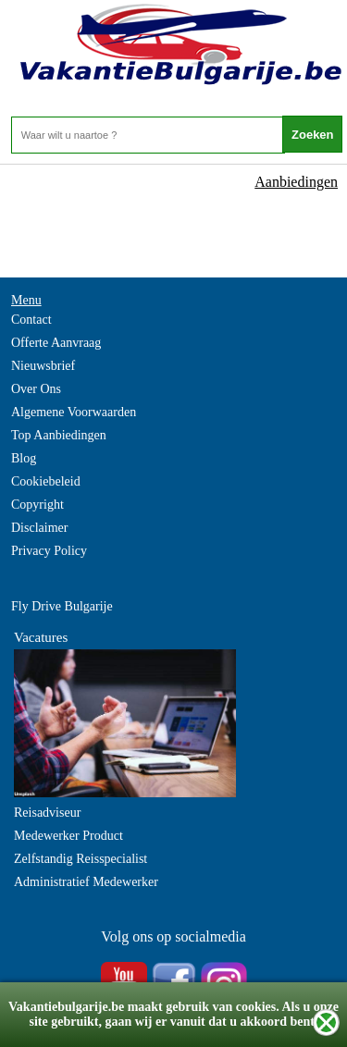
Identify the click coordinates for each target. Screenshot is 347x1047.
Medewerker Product (68, 836)
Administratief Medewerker (86, 882)
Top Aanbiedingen (58, 435)
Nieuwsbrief (43, 366)
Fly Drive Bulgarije (62, 606)
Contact (31, 319)
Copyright (37, 504)
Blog (23, 458)
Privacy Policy (49, 551)
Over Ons (36, 389)
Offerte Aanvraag (56, 343)
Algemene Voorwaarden (73, 412)
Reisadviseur (47, 812)
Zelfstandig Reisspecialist (80, 859)
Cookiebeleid (46, 481)
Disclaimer (39, 528)
